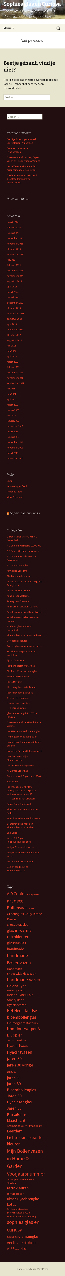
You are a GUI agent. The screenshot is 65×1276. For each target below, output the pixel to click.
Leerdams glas (18, 707)
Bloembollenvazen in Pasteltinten (24, 635)
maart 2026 (12, 222)
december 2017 (15, 442)
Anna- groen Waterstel (18, 595)
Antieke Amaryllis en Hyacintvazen (24, 611)
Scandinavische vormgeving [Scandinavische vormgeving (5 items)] (21, 1216)
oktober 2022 (14, 334)
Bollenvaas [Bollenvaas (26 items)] (17, 907)
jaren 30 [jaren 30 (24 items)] (14, 1058)
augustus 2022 (14, 340)
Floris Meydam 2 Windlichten (21, 687)
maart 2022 (12, 361)
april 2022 (12, 356)
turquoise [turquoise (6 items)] (12, 1236)
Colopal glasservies (17, 640)
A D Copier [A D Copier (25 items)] (16, 893)
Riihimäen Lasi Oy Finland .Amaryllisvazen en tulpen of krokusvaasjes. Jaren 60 (21, 790)
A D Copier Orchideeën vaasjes (23, 551)
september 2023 (15, 313)
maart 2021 (12, 404)
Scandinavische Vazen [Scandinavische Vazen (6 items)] (19, 1212)
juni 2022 (11, 345)
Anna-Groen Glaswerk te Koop (22, 606)
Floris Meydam (14, 681)
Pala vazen (12, 781)
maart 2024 (12, 292)
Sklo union (12, 832)
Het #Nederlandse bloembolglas (23, 731)
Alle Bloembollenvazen (19, 576)
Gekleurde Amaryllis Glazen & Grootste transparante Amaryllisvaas (22, 179)
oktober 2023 (14, 308)
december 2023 (15, 302)
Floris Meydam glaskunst (20, 692)
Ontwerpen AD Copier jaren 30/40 (24, 776)
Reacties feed (14, 491)
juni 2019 (11, 415)
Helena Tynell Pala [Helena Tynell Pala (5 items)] (16, 990)
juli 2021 (11, 388)
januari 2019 (13, 420)
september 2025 (15, 254)
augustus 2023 (14, 318)
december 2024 (15, 270)
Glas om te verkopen (18, 698)
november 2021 (15, 377)
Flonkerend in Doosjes (18, 676)
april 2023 (12, 324)
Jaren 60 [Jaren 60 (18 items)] (14, 1108)
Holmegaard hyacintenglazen (22, 736)
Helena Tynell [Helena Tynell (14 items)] (18, 986)
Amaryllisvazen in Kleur (19, 590)
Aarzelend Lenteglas (17, 565)
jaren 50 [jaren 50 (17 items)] (13, 1077)
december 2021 (15, 372)
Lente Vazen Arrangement (20, 765)
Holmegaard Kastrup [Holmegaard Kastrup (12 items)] (22, 1023)
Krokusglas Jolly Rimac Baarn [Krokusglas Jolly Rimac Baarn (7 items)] (24, 1125)
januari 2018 (13, 436)
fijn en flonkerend (16, 660)
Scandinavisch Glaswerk (22, 798)
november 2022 (15, 329)
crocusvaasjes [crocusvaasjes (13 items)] (17, 924)
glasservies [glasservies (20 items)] (16, 943)
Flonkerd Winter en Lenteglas (22, 671)
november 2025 (15, 243)
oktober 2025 (14, 249)
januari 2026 (13, 232)
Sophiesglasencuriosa (25, 513)
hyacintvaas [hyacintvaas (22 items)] (17, 1045)
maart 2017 (12, 453)
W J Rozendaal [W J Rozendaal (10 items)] (17, 1248)
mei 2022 (11, 351)
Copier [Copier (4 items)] (31, 908)
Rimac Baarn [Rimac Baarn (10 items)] (15, 1194)
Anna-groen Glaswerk (18, 601)
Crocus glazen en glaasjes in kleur (24, 646)
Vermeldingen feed (17, 486)
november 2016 (15, 458)
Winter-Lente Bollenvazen (20, 861)
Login (9, 480)
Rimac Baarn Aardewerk (19, 804)
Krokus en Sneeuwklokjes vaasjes (24, 751)
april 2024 (12, 286)
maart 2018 (12, 431)
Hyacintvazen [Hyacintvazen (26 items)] (19, 1052)
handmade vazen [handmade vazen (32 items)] (23, 980)
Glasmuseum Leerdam (18, 703)
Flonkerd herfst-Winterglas (21, 665)
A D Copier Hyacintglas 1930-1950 (24, 545)
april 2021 (12, 399)
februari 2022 (14, 367)
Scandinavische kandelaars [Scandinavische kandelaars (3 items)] (17, 1209)
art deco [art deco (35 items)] (15, 901)
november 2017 (15, 447)
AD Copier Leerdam (17, 570)
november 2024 (15, 275)
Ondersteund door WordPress (32, 1268)
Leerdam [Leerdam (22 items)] (15, 1131)
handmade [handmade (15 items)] (15, 949)
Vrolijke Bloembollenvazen (20, 847)
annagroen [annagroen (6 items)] (32, 894)
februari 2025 (14, 265)
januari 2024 (13, 297)
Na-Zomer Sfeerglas (17, 770)
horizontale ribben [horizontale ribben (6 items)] (17, 1040)
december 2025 (15, 238)
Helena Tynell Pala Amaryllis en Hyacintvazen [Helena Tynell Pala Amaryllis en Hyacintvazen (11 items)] (20, 1000)
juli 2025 (11, 259)
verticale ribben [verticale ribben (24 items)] (21, 1242)
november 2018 (15, 426)
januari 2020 (13, 410)
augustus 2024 (14, 281)
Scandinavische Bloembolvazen (23, 818)
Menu (7, 28)
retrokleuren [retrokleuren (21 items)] (18, 1188)
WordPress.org (15, 497)
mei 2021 (11, 393)
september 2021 (15, 383)
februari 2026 (14, 227)
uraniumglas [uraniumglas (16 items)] (28, 1236)
